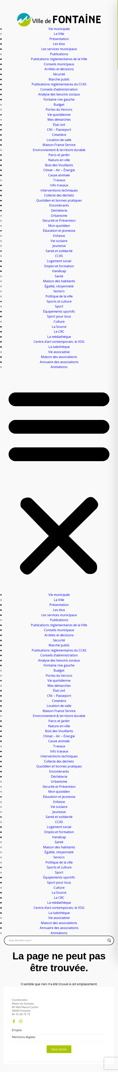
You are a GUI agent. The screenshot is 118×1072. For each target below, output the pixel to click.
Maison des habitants (59, 281)
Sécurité (59, 74)
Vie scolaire (59, 241)
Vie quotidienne (59, 114)
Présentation (59, 39)
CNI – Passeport (59, 129)
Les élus (59, 44)
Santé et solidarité (59, 251)
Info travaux (59, 185)
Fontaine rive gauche (59, 99)
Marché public (59, 79)
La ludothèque (59, 347)
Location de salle (59, 140)
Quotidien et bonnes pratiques (59, 200)
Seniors (59, 291)
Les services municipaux (59, 49)
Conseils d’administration (59, 89)
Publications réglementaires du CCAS (59, 84)
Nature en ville (59, 160)
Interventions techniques (59, 190)
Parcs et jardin (59, 155)
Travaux (59, 180)
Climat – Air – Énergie (59, 170)
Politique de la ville (59, 296)
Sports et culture (59, 301)
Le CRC (59, 331)
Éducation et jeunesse (59, 230)
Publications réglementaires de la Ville (59, 59)
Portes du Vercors (59, 109)
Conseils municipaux (59, 64)
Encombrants (59, 205)
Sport (59, 306)
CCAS (59, 256)
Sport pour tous (59, 316)
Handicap (59, 271)
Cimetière (59, 135)
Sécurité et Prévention (59, 220)
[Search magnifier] (109, 940)
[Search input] (57, 940)
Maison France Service (59, 145)
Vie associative (59, 352)
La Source (59, 326)
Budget (59, 104)
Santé (59, 276)
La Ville (59, 34)
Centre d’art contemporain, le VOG (59, 341)
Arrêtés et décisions (59, 69)
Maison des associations (59, 357)
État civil (59, 124)
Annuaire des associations (59, 362)
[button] (59, 481)
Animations (59, 367)
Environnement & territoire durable (59, 150)
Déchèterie (59, 210)
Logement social (59, 261)
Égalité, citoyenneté (59, 286)
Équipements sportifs (59, 311)
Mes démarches (59, 119)
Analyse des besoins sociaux (59, 94)
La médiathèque (59, 337)
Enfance (59, 236)
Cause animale (59, 175)
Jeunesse (59, 246)
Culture (59, 321)
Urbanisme (59, 215)
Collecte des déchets (59, 195)
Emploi (17, 1030)
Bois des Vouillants (59, 165)
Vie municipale (59, 29)
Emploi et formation (59, 266)
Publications (59, 54)
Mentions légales (23, 1037)
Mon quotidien (59, 225)
